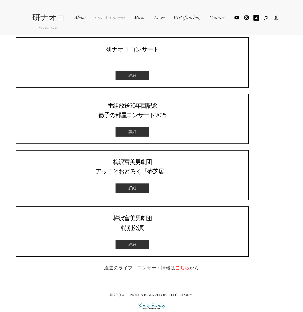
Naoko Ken (48, 27)
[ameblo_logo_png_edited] (276, 18)
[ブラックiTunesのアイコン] (266, 18)
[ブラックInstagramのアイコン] (247, 18)
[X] (256, 18)
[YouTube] (237, 18)
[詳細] (132, 75)
